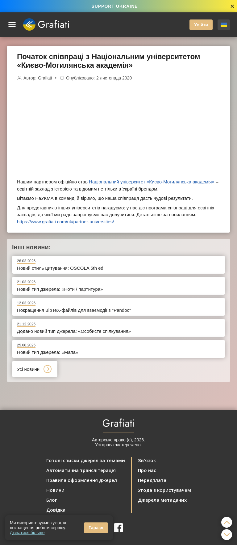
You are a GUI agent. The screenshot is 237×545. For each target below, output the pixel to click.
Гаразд (96, 527)
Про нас (147, 470)
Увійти (201, 24)
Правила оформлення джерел (81, 480)
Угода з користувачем (164, 490)
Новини (55, 490)
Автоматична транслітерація (81, 470)
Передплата (152, 480)
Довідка (55, 510)
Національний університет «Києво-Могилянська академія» (151, 181)
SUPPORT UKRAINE (114, 6)
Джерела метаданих (162, 500)
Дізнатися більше (27, 532)
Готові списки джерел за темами (85, 460)
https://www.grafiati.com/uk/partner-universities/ (65, 221)
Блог (51, 500)
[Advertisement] (118, 130)
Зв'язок (147, 460)
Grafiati (45, 78)
